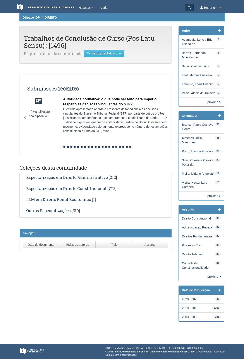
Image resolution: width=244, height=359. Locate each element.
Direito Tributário (193, 254)
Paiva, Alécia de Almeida (198, 93)
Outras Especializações (48, 210)
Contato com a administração (121, 355)
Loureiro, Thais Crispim (197, 84)
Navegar (86, 7)
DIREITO (51, 17)
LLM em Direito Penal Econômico (58, 199)
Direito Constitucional (196, 218)
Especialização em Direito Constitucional (66, 188)
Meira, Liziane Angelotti (198, 173)
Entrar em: (210, 7)
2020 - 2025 (190, 299)
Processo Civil (191, 245)
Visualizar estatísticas (104, 53)
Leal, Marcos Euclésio (197, 75)
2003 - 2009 (190, 317)
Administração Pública (197, 227)
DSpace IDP (31, 17)
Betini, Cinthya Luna (195, 66)
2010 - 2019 (190, 308)
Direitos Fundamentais (197, 236)
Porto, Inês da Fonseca (198, 151)
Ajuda (104, 7)
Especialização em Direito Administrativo (67, 177)
